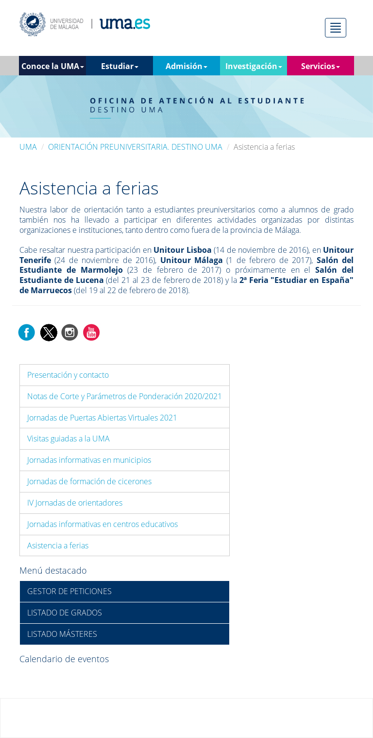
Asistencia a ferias (57, 545)
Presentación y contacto (68, 374)
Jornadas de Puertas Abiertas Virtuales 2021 (102, 417)
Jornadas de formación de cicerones (89, 481)
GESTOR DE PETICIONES (69, 591)
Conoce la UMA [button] (52, 66)
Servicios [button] (320, 66)
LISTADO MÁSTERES (62, 634)
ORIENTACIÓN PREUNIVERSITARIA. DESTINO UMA (135, 146)
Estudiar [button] (119, 66)
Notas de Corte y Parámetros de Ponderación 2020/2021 (124, 396)
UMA (28, 146)
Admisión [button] (186, 66)
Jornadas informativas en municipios (89, 460)
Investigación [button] (253, 66)
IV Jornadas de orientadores (74, 502)
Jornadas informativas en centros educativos (102, 524)
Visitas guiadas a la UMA (68, 438)
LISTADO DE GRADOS (64, 612)
